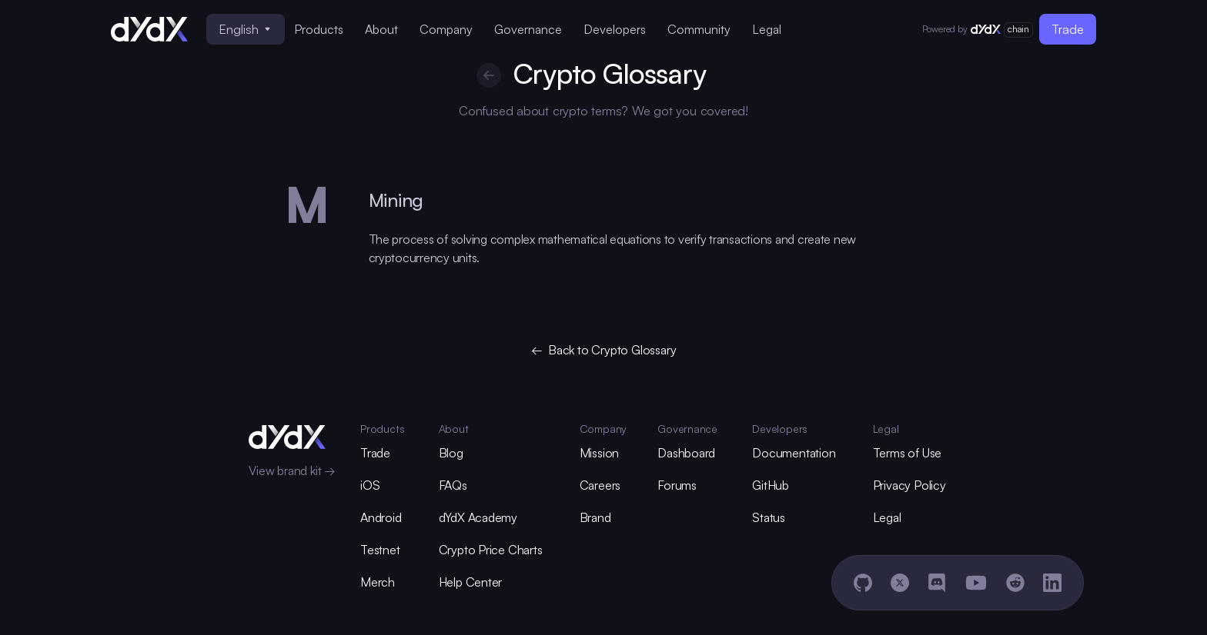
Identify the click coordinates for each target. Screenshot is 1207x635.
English (244, 29)
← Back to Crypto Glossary (604, 349)
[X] (900, 582)
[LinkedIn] (1052, 582)
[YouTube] (976, 582)
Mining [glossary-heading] (396, 199)
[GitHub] (863, 582)
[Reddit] (1015, 582)
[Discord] (937, 582)
